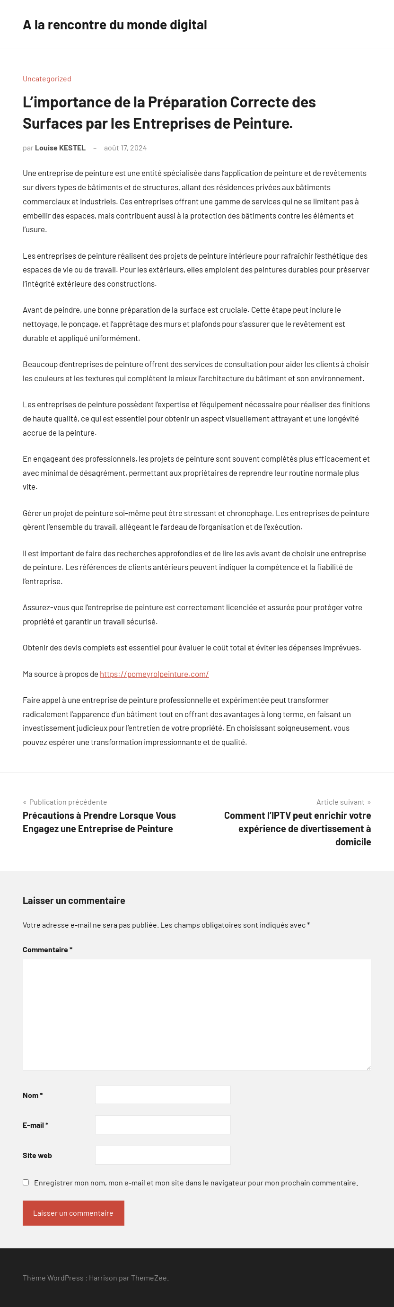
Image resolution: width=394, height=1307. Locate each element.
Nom (33, 1094)
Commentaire (47, 949)
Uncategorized (47, 78)
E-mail (35, 1124)
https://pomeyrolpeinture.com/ (154, 673)
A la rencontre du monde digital (115, 24)
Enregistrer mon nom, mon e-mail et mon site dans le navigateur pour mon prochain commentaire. (196, 1182)
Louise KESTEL (60, 147)
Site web (37, 1154)
